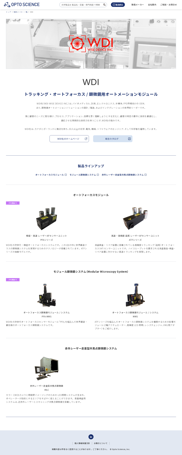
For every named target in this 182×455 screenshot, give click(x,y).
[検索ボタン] (104, 4)
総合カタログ (112, 138)
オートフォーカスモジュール (49, 174)
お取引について (100, 443)
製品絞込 (118, 4)
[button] (152, 4)
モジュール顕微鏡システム (83, 174)
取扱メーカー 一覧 (21, 12)
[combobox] (82, 4)
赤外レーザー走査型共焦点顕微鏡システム (123, 174)
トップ (8, 12)
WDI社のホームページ (68, 138)
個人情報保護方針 (82, 443)
